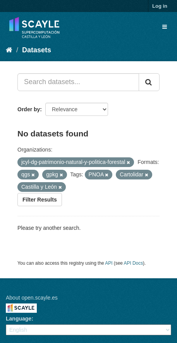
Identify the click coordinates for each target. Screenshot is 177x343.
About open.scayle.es (32, 298)
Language (18, 318)
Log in (159, 6)
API (108, 263)
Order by (28, 109)
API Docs (133, 263)
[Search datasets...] (78, 82)
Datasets (36, 50)
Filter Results (39, 199)
